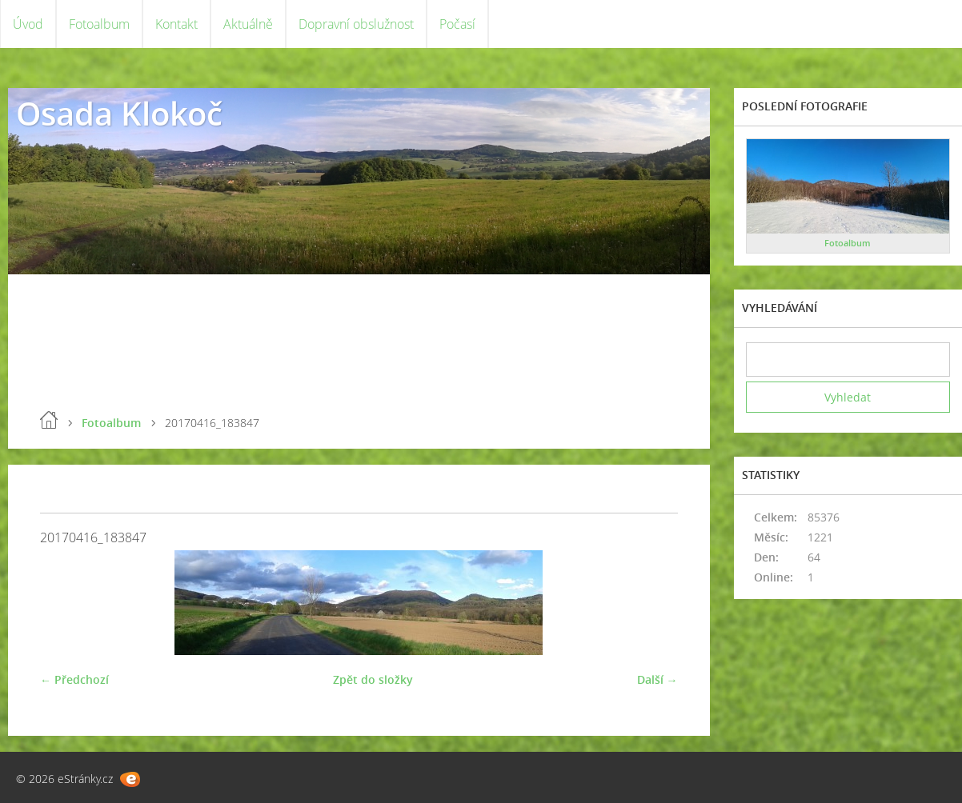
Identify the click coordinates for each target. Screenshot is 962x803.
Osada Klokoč (119, 113)
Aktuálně (248, 24)
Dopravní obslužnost (356, 24)
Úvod (28, 24)
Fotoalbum (99, 24)
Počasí (457, 24)
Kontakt (176, 24)
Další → (657, 679)
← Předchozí (74, 679)
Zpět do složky (373, 679)
